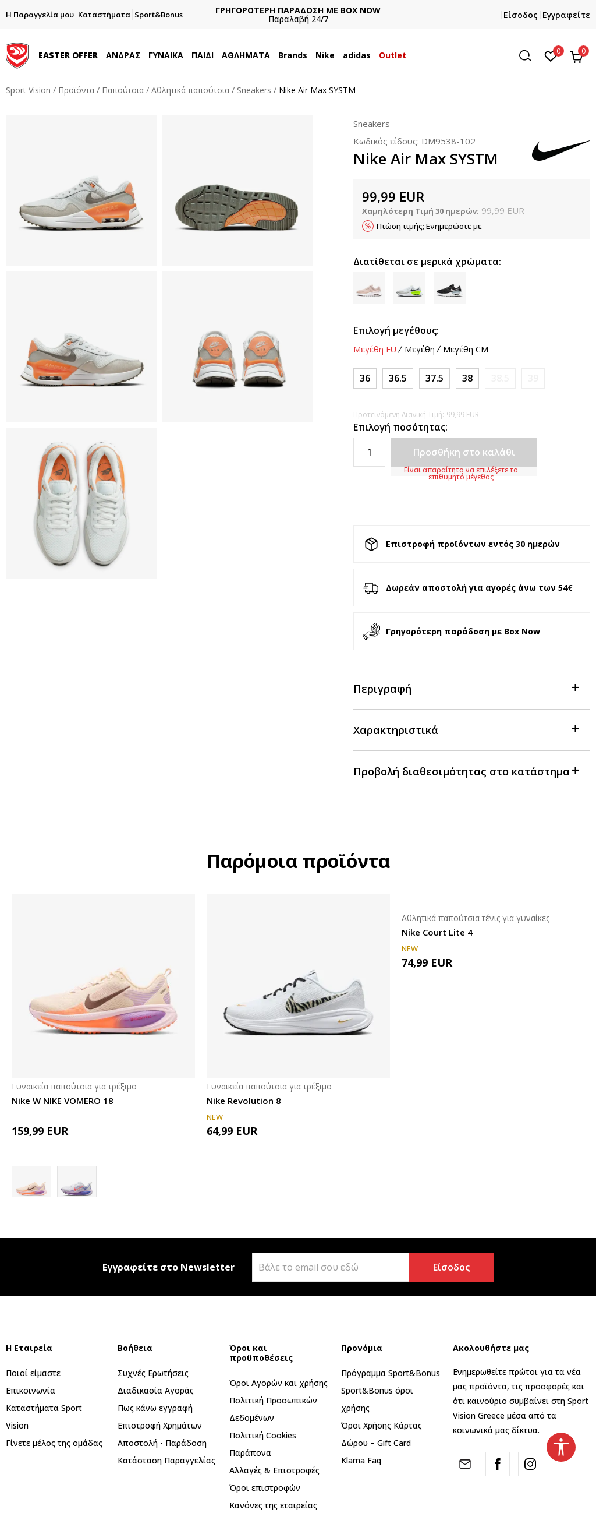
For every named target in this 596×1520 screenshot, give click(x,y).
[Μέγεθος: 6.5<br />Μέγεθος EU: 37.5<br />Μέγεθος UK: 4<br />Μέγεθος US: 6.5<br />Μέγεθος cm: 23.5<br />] (434, 378)
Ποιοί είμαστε (33, 1372)
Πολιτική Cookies (262, 1435)
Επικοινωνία (30, 1390)
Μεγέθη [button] (420, 349)
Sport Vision (28, 90)
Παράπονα (250, 1452)
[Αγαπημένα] (551, 55)
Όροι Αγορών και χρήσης (278, 1382)
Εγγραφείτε (566, 14)
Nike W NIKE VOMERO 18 (62, 1100)
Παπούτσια (123, 90)
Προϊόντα (76, 90)
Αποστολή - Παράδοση (162, 1442)
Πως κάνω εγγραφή (155, 1407)
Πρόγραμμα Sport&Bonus (390, 1372)
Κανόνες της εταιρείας (273, 1505)
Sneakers (254, 90)
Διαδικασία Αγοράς (156, 1390)
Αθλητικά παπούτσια (190, 90)
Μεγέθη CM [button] (465, 349)
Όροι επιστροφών (264, 1487)
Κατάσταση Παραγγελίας (166, 1460)
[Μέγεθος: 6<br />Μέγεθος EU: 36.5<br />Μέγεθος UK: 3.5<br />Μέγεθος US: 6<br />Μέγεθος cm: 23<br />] (397, 378)
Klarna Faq (361, 1460)
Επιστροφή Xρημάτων (160, 1425)
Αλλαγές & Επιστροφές (274, 1470)
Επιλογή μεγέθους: (396, 330)
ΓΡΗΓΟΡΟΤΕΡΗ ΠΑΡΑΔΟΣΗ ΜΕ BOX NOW (307, 10)
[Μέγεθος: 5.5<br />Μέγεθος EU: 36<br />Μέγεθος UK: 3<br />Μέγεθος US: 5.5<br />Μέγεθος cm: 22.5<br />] (365, 378)
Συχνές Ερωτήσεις (153, 1372)
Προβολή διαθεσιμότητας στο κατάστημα (466, 770)
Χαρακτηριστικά (466, 729)
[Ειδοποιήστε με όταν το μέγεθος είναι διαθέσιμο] (500, 378)
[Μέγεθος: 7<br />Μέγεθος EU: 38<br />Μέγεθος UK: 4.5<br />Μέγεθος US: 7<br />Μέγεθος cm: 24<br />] (467, 378)
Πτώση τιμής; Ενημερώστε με (429, 226)
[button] (529, 55)
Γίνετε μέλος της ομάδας (54, 1442)
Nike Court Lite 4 (437, 932)
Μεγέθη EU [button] (374, 349)
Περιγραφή (466, 688)
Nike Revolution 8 (244, 1100)
